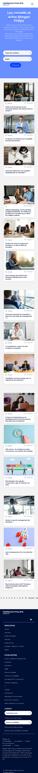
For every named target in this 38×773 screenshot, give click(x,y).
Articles (7, 629)
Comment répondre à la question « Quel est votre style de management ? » (18, 316)
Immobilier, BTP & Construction (14, 679)
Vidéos (7, 650)
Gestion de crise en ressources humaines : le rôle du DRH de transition (16, 245)
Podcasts (7, 639)
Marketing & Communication (13, 696)
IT (5, 686)
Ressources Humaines (11, 700)
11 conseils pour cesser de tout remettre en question (16, 347)
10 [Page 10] (26, 598)
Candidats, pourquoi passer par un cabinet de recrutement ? (18, 379)
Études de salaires (10, 636)
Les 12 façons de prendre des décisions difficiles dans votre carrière (16, 277)
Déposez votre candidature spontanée (16, 730)
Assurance (8, 665)
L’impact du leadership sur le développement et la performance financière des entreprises (17, 419)
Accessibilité (18, 741)
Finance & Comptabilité (12, 676)
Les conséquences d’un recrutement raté (18, 553)
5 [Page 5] (11, 598)
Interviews (8, 632)
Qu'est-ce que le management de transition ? (17, 521)
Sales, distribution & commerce (14, 703)
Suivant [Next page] (31, 598)
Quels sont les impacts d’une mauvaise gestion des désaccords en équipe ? (19, 108)
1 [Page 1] (1, 598)
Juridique (7, 689)
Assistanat (8, 662)
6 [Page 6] (14, 598)
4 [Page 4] (9, 598)
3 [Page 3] (6, 598)
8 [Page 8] (19, 598)
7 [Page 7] (17, 598)
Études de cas (9, 643)
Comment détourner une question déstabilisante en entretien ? (17, 171)
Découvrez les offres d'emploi (14, 727)
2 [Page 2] (3, 598)
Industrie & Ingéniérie (11, 683)
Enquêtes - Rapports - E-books (14, 646)
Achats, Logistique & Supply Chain (15, 658)
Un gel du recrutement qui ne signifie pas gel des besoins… (18, 139)
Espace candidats (12, 722)
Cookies (16, 745)
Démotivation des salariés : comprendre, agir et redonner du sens (17, 483)
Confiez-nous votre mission (13, 718)
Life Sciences (9, 693)
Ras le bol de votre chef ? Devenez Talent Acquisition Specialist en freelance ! (18, 586)
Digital (6, 669)
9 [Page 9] (22, 598)
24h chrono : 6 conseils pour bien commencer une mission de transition (19, 450)
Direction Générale (10, 672)
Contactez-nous (11, 713)
